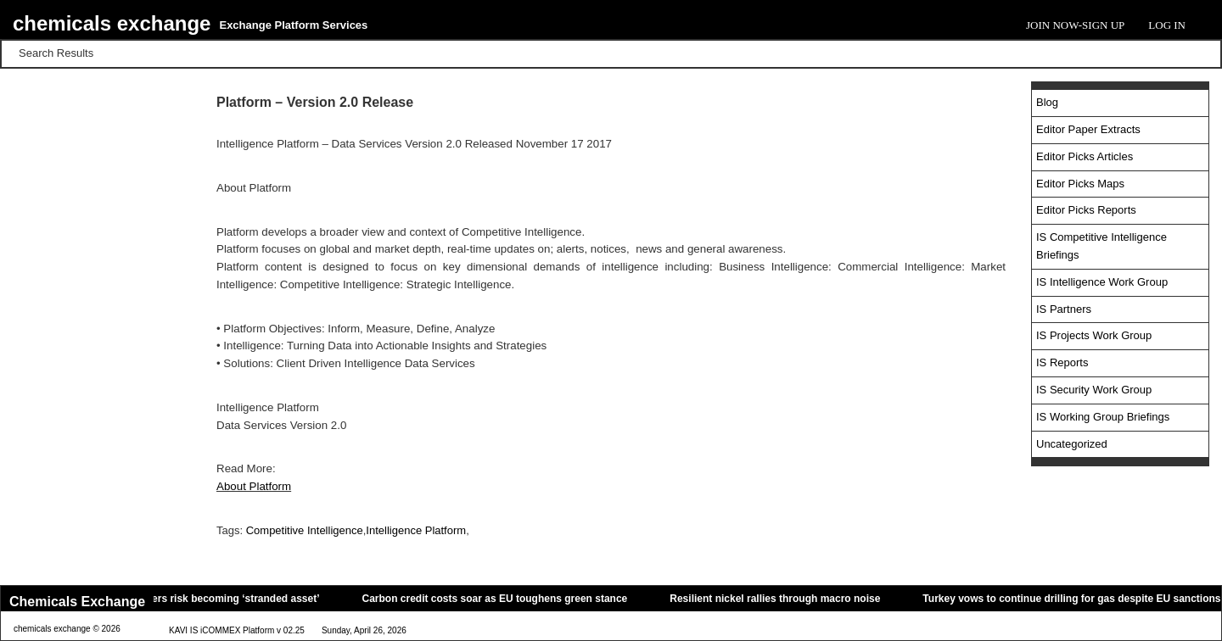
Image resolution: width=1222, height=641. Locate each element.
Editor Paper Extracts (1088, 129)
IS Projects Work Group (1094, 335)
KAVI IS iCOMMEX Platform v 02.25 (237, 631)
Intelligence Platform (416, 530)
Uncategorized (1071, 444)
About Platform (253, 486)
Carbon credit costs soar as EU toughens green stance (500, 599)
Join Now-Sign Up (1075, 25)
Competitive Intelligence (304, 530)
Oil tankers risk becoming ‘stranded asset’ (223, 599)
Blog (1047, 102)
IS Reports (1062, 362)
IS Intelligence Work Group (1102, 282)
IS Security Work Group (1094, 389)
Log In (1167, 25)
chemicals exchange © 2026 (67, 629)
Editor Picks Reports (1086, 209)
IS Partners (1063, 309)
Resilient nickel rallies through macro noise (780, 599)
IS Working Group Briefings (1102, 416)
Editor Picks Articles (1084, 156)
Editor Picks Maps (1080, 183)
